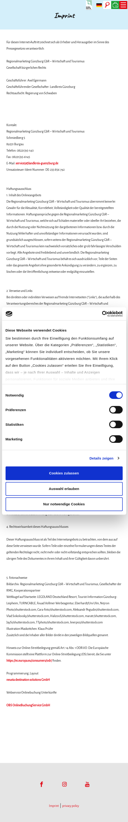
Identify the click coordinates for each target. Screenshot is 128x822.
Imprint (54, 806)
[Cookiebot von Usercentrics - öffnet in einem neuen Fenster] (102, 314)
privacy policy (70, 806)
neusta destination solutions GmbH (28, 679)
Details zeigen (101, 458)
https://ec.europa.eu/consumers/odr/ (29, 660)
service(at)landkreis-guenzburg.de (37, 163)
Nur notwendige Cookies (64, 504)
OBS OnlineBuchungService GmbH (28, 705)
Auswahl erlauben (64, 489)
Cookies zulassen (64, 473)
